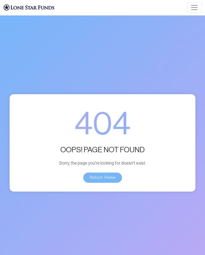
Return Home (103, 178)
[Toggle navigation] (194, 7)
